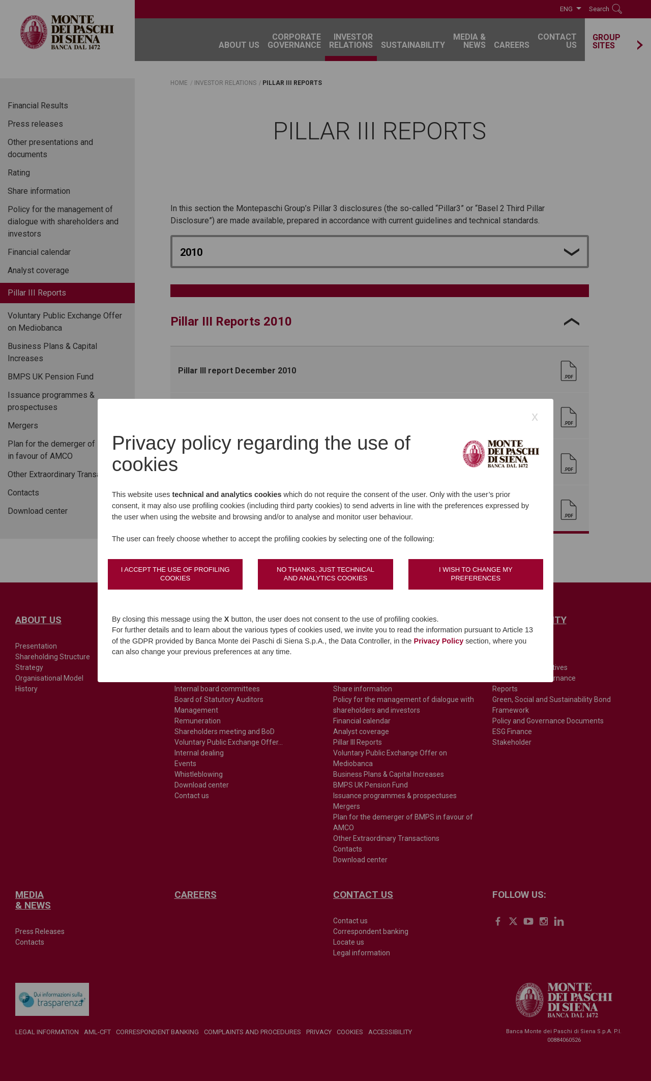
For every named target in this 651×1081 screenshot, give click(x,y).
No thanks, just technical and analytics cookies (325, 573)
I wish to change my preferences (476, 573)
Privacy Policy (439, 641)
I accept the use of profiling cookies (175, 573)
